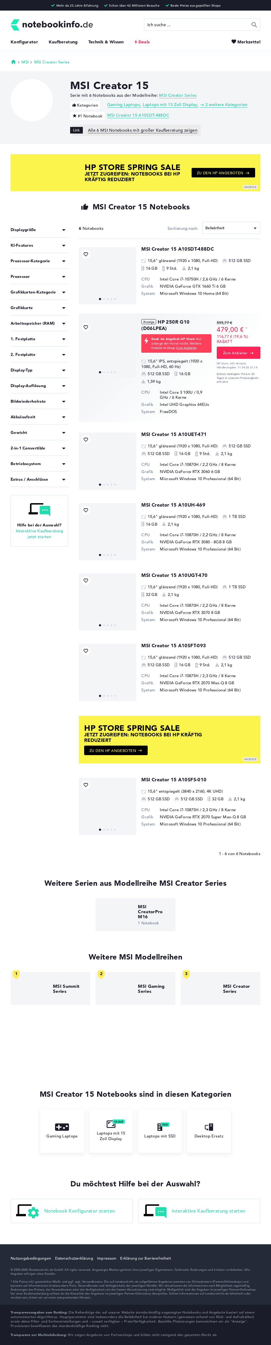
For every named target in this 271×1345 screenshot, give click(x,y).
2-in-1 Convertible (28, 448)
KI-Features (22, 245)
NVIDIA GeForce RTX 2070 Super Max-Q (198, 816)
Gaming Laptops (123, 104)
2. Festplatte (23, 354)
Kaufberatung (63, 41)
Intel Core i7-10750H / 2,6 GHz (188, 279)
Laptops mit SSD (160, 1131)
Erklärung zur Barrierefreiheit (145, 1258)
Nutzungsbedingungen (31, 1258)
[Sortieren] (231, 228)
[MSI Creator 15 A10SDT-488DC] (107, 275)
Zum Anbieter (186, 348)
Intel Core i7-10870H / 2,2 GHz (188, 464)
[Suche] (202, 25)
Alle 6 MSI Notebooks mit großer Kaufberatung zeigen (142, 130)
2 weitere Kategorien (226, 104)
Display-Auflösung (28, 385)
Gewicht (19, 432)
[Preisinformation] (246, 329)
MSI (25, 62)
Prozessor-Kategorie (30, 260)
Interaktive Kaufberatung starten (195, 1211)
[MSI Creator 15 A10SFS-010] (107, 806)
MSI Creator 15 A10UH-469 (173, 505)
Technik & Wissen (106, 41)
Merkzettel (248, 41)
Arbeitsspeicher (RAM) (33, 323)
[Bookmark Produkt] (86, 254)
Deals (144, 41)
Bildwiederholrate (28, 401)
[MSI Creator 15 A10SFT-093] (107, 672)
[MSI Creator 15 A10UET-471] (107, 461)
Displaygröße (23, 229)
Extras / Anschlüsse (29, 479)
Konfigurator (24, 41)
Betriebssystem (26, 463)
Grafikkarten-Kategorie (33, 292)
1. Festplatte (23, 338)
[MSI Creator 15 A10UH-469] (107, 531)
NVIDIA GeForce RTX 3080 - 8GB (191, 541)
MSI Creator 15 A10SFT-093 (173, 645)
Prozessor (20, 276)
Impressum (106, 1258)
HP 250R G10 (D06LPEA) (165, 325)
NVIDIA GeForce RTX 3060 (185, 471)
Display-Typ (21, 370)
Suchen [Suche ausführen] (254, 24)
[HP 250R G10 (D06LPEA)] (107, 348)
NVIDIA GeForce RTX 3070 (185, 612)
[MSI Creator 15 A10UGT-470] (107, 602)
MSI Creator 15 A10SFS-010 (173, 780)
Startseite (13, 62)
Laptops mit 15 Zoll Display (170, 104)
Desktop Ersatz (209, 1131)
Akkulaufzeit (23, 416)
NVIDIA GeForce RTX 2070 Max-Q (192, 682)
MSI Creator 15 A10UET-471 (174, 434)
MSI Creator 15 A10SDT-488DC (138, 115)
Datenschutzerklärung (74, 1258)
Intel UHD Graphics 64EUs (184, 404)
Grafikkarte (22, 307)
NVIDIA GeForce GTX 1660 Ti (187, 286)
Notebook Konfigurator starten (65, 1211)
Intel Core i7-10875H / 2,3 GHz (188, 675)
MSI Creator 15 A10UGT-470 (174, 575)
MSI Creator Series (52, 62)
